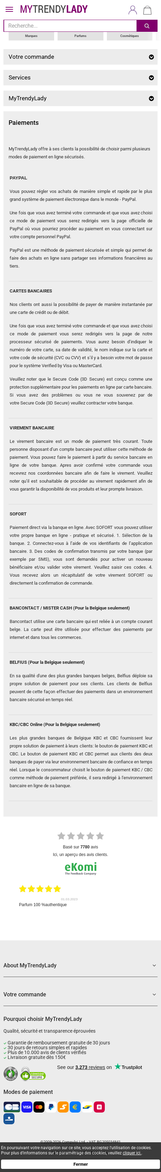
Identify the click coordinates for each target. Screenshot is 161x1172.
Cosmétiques (129, 36)
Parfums (80, 36)
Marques (31, 36)
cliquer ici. (132, 1153)
